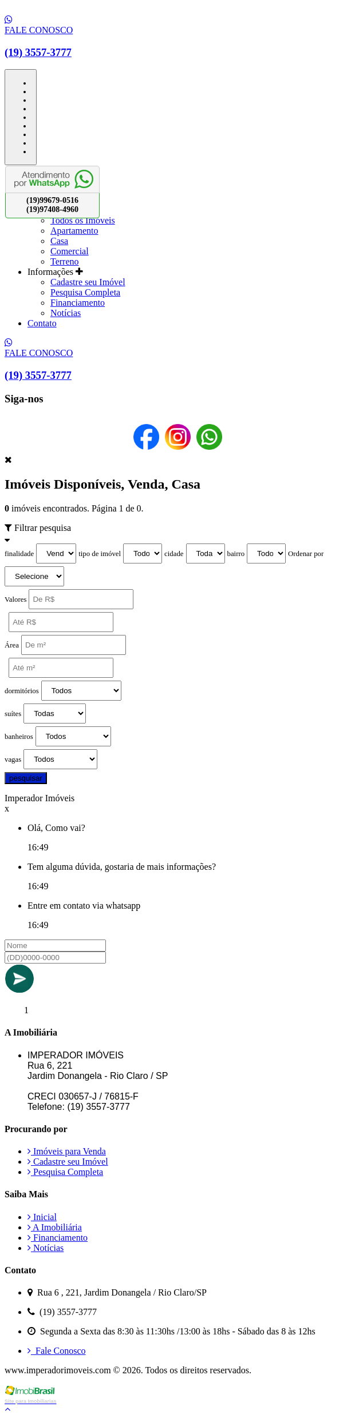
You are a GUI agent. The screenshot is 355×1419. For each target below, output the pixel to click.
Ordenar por (306, 554)
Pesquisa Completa (85, 292)
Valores (15, 599)
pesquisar (25, 778)
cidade (173, 554)
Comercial (69, 251)
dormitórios (22, 691)
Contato (42, 323)
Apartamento (74, 230)
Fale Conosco (56, 1351)
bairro (236, 554)
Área (12, 645)
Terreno (64, 261)
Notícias (65, 313)
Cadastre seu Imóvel (87, 282)
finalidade (19, 554)
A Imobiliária (54, 1227)
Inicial (42, 1217)
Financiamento (77, 302)
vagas (13, 760)
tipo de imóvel (99, 554)
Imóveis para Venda (66, 1151)
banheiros (19, 737)
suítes (13, 714)
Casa (59, 241)
